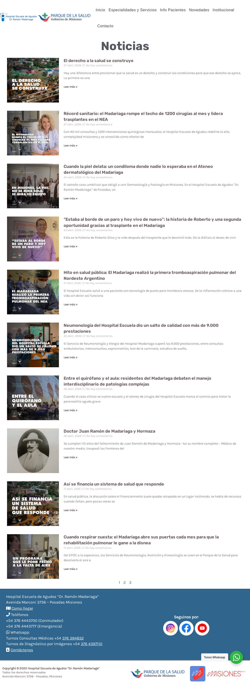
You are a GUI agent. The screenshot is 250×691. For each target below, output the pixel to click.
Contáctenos (22, 650)
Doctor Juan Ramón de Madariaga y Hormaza (109, 431)
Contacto (105, 26)
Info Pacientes (173, 10)
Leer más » (70, 86)
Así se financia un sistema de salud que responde (114, 484)
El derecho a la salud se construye (99, 60)
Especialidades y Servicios (133, 10)
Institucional (223, 10)
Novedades (199, 10)
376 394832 (73, 638)
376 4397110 (91, 643)
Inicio (100, 10)
